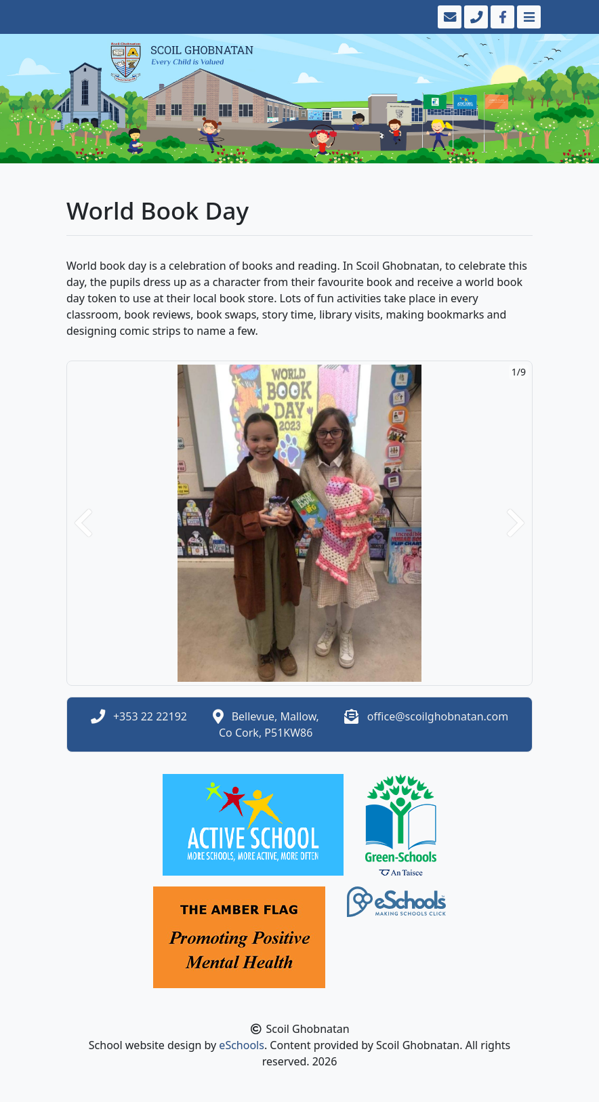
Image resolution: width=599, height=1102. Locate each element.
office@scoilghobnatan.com (438, 716)
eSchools (241, 1045)
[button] (83, 523)
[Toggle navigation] (527, 16)
